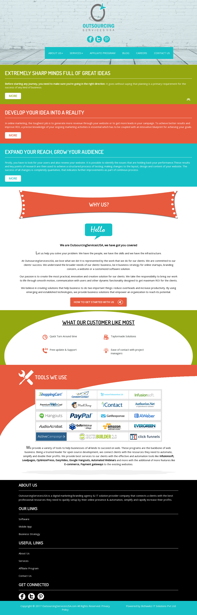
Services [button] (76, 53)
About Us (24, 553)
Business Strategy (29, 534)
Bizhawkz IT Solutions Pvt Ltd (158, 606)
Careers (141, 53)
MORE (13, 96)
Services (24, 561)
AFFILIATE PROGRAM (102, 53)
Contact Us (162, 53)
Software (24, 519)
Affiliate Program (29, 568)
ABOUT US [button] (55, 53)
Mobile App (25, 526)
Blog (125, 53)
